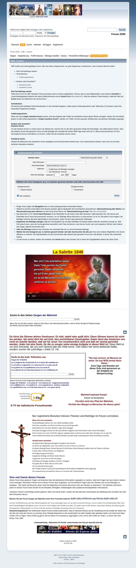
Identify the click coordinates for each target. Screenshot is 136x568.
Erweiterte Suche (25, 87)
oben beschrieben (99, 211)
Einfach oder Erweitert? (26, 81)
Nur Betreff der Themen (56, 172)
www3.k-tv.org (24, 394)
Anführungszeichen (26, 77)
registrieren (47, 30)
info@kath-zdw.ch (20, 494)
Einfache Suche (25, 85)
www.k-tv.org (25, 396)
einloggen (34, 30)
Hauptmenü (78, 96)
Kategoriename (23, 187)
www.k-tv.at (25, 398)
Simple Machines (78, 555)
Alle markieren (25, 196)
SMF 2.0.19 (58, 555)
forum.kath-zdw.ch (107, 498)
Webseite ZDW (42, 17)
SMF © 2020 (67, 555)
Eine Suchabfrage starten (26, 71)
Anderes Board (25, 190)
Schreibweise (21, 74)
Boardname (77, 190)
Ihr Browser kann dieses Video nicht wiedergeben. (68, 278)
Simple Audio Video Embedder (69, 557)
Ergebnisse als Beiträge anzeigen (60, 169)
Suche (13, 315)
